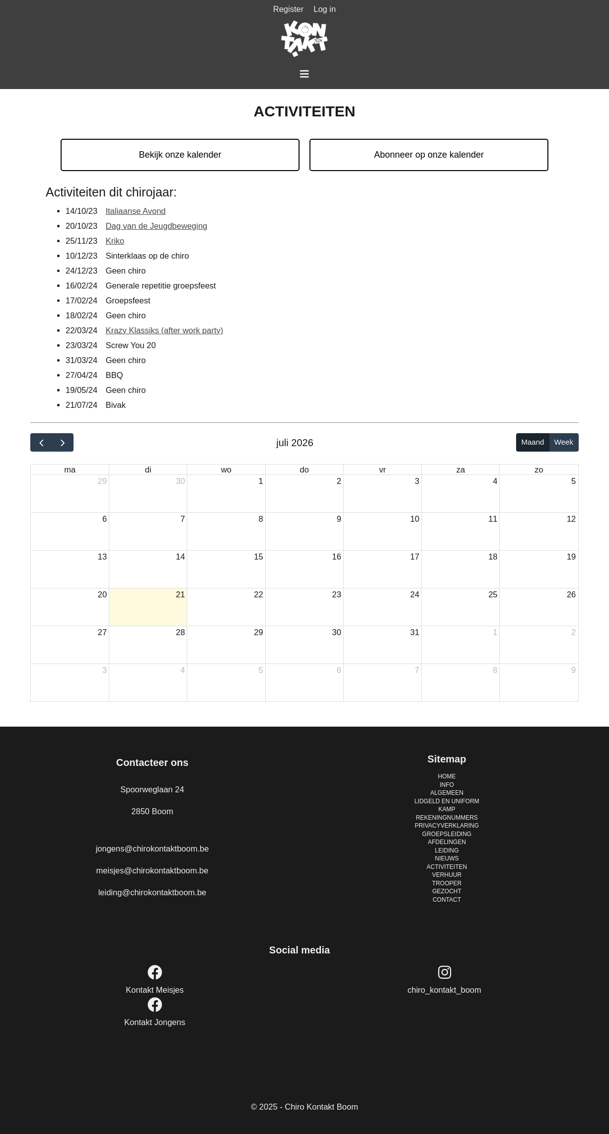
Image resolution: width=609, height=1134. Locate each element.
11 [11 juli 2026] (492, 518)
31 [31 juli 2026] (414, 632)
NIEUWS (447, 858)
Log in (324, 8)
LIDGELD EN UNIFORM (446, 801)
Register (288, 8)
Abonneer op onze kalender (429, 155)
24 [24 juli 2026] (414, 594)
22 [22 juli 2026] (258, 594)
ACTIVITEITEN (447, 866)
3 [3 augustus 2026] (104, 669)
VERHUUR (446, 874)
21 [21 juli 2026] (180, 594)
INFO (447, 784)
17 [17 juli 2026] (414, 556)
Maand (532, 442)
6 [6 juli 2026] (104, 518)
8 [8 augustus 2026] (495, 669)
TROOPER (446, 883)
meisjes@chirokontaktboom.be (152, 870)
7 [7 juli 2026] (182, 518)
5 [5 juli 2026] (573, 480)
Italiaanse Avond (136, 210)
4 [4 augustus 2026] (182, 669)
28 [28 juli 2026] (180, 632)
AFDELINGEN (447, 842)
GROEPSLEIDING (446, 834)
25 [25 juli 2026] (492, 594)
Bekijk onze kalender (180, 155)
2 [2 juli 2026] (339, 480)
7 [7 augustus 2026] (417, 669)
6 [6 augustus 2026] (339, 669)
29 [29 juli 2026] (258, 632)
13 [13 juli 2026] (102, 556)
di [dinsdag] (148, 469)
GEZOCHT (446, 891)
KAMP (446, 809)
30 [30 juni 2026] (180, 480)
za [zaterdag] (461, 469)
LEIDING (446, 850)
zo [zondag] (538, 469)
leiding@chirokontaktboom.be (152, 892)
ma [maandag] (70, 469)
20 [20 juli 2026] (102, 594)
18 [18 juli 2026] (492, 556)
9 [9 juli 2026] (339, 518)
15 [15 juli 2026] (258, 556)
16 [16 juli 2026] (336, 556)
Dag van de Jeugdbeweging (157, 225)
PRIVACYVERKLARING (447, 825)
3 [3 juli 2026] (417, 480)
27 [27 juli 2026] (102, 632)
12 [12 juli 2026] (571, 518)
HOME (447, 776)
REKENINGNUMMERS (447, 817)
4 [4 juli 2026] (495, 480)
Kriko (115, 240)
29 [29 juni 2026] (102, 480)
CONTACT (447, 899)
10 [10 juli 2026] (414, 518)
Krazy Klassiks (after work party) (165, 330)
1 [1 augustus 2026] (495, 632)
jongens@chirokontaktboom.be (152, 848)
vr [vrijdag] (382, 469)
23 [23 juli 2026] (336, 594)
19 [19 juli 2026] (571, 556)
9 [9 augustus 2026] (573, 669)
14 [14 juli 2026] (180, 556)
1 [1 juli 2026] (260, 480)
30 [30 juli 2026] (336, 632)
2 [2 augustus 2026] (573, 632)
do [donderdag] (304, 469)
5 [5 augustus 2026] (260, 669)
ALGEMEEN (446, 792)
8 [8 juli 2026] (260, 518)
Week (563, 442)
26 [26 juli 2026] (571, 594)
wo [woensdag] (226, 469)
